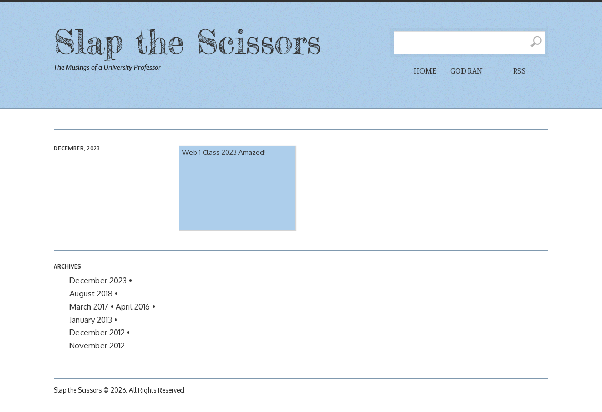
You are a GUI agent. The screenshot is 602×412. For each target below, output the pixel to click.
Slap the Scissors (187, 41)
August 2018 (91, 293)
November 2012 (97, 346)
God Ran (466, 71)
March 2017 (88, 307)
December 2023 (98, 280)
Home (425, 71)
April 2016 (133, 307)
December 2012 (97, 332)
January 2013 (90, 320)
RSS (519, 71)
